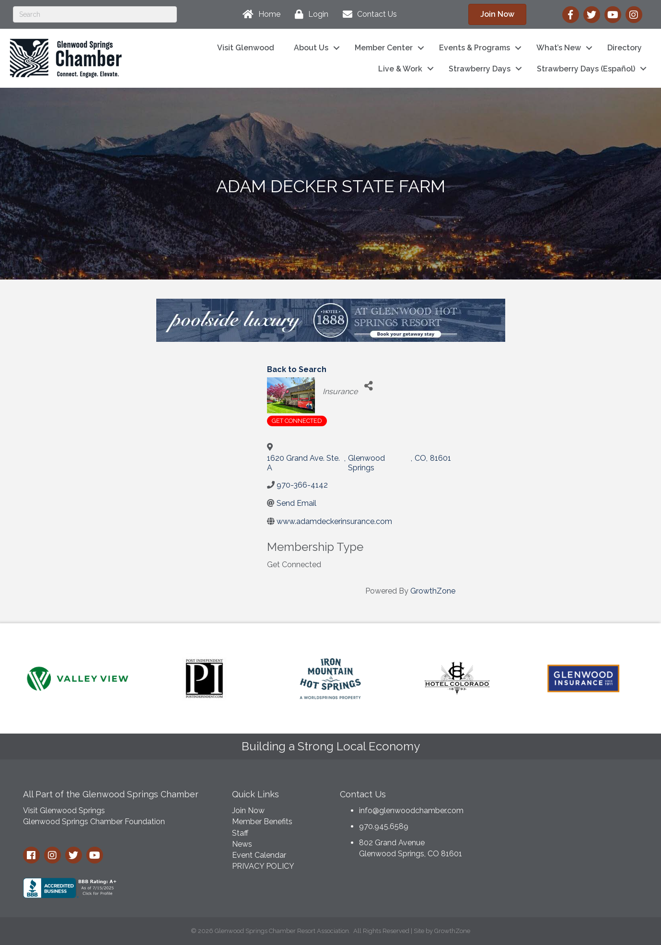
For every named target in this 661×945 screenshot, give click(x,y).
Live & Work (400, 68)
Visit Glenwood (245, 47)
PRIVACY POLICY (263, 866)
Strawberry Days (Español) (586, 68)
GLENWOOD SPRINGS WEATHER (565, 819)
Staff (240, 833)
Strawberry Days (479, 68)
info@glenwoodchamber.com (411, 810)
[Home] (259, 14)
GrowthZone (432, 590)
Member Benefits (262, 821)
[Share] (368, 386)
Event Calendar (259, 855)
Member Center (384, 47)
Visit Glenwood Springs (64, 810)
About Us (311, 47)
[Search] (95, 14)
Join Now (248, 810)
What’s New (558, 47)
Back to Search (296, 369)
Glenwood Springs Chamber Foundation (94, 821)
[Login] (309, 14)
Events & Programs (474, 47)
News (242, 844)
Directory (624, 47)
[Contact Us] (367, 14)
